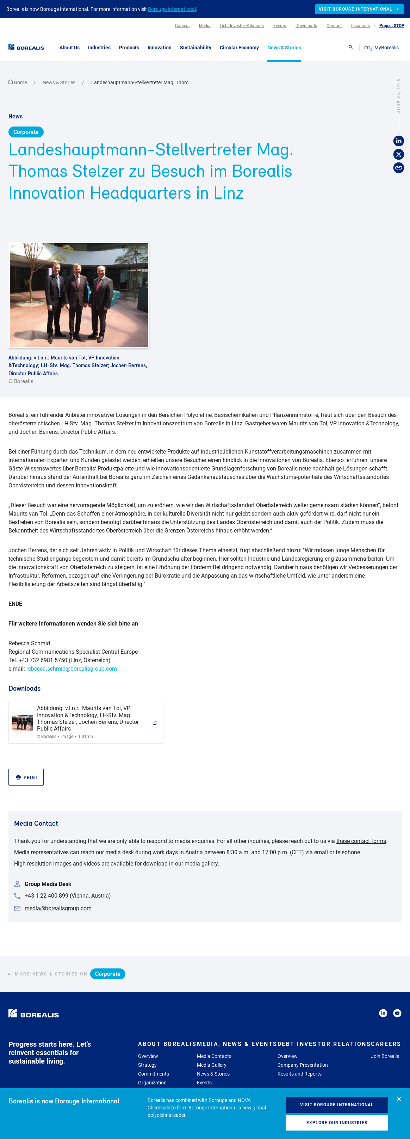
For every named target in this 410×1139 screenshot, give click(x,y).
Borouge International (172, 9)
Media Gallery (211, 1065)
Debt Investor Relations (324, 1044)
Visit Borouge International (337, 1104)
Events (204, 1082)
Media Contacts (214, 1056)
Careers (386, 1044)
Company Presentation (303, 1065)
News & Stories (59, 82)
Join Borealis (385, 1056)
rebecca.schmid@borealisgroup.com (71, 668)
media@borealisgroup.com (58, 908)
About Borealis (167, 1044)
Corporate (26, 132)
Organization (152, 1082)
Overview (148, 1056)
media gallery (201, 863)
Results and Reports (300, 1074)
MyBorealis (382, 47)
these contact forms (361, 841)
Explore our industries (336, 1122)
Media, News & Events (237, 1044)
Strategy (147, 1065)
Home (18, 82)
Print (27, 777)
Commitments (153, 1074)
